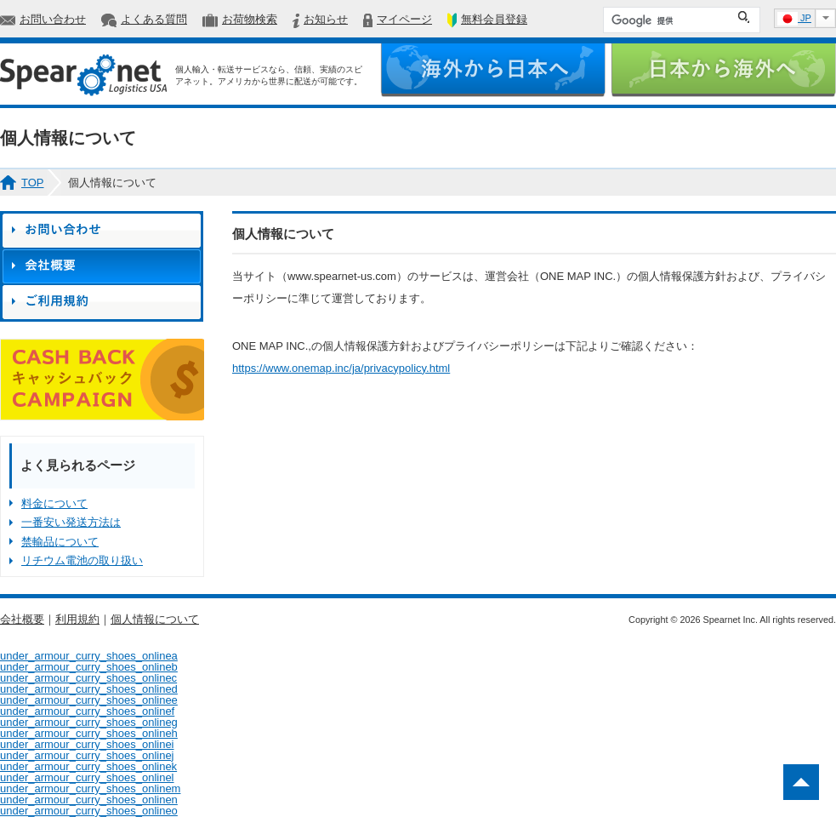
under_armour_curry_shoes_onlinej (87, 755)
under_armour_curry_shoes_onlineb (89, 666)
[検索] (669, 20)
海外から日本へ (493, 70)
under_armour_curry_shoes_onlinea (89, 655)
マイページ (404, 19)
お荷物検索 (249, 19)
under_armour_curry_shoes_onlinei (87, 744)
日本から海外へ (723, 70)
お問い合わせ (53, 19)
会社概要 (22, 619)
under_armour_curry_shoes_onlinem (90, 788)
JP (794, 19)
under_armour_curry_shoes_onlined (89, 689)
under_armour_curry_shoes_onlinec (88, 677)
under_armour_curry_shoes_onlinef (87, 711)
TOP (32, 182)
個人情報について (155, 619)
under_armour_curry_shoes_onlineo (89, 810)
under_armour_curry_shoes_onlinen (89, 799)
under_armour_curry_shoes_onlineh (89, 733)
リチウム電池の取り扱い (82, 560)
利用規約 (77, 619)
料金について (54, 503)
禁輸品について (60, 541)
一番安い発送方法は (71, 522)
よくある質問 (154, 19)
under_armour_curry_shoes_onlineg (89, 722)
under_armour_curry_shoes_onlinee (89, 700)
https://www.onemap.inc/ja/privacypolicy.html (341, 368)
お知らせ (326, 19)
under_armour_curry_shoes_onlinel (87, 777)
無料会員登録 (494, 19)
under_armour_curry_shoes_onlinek (88, 766)
